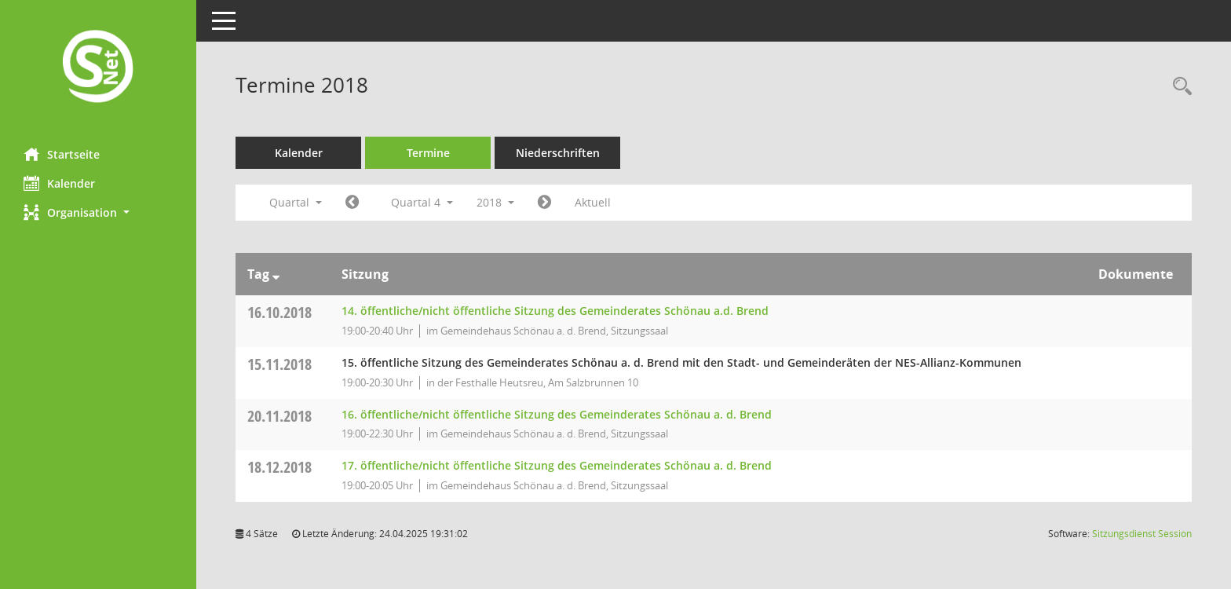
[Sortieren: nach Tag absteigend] (275, 274)
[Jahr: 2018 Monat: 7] (352, 202)
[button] (98, 212)
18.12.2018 (279, 466)
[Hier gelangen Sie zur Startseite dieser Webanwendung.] (98, 67)
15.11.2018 (279, 364)
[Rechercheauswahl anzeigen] (1178, 87)
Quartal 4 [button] (422, 202)
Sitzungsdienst (1142, 533)
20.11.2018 (279, 415)
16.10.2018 (279, 312)
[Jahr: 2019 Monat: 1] (544, 202)
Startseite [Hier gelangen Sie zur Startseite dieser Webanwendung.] (62, 154)
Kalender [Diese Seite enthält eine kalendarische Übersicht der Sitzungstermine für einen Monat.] (59, 183)
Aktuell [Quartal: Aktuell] (593, 202)
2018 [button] (495, 202)
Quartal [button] (295, 202)
